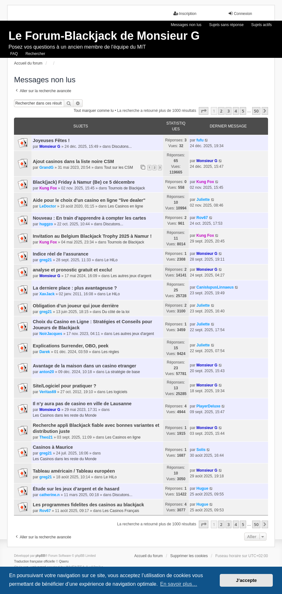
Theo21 (46, 437)
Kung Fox (48, 188)
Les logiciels (116, 392)
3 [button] (228, 111)
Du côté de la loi (115, 312)
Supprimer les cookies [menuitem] (189, 556)
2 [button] (221, 111)
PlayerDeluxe (208, 406)
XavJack (47, 294)
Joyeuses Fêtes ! (51, 140)
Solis (200, 449)
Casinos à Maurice (53, 447)
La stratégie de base (122, 372)
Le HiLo (110, 260)
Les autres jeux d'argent (131, 276)
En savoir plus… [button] (178, 584)
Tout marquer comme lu (94, 110)
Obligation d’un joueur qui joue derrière (75, 305)
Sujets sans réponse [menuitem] (226, 25)
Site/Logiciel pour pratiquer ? (64, 385)
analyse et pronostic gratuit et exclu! (72, 269)
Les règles (110, 352)
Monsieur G (49, 146)
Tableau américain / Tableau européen (74, 471)
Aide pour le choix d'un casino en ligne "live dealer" (89, 200)
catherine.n (49, 495)
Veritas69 (47, 392)
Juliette (203, 199)
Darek (44, 352)
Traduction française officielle (34, 561)
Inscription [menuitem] (185, 13)
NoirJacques (50, 333)
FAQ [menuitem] (14, 53)
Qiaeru (64, 561)
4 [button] (236, 111)
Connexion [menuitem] (240, 13)
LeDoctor (47, 206)
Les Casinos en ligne (125, 206)
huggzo (46, 224)
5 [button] (243, 111)
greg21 (45, 260)
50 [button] (256, 111)
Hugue (202, 488)
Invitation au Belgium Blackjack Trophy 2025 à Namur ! (92, 236)
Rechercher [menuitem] (35, 53)
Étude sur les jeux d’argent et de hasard (76, 488)
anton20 (46, 372)
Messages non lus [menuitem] (186, 25)
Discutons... (122, 146)
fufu (200, 140)
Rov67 (202, 217)
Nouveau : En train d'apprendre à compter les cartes (89, 218)
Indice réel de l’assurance (60, 253)
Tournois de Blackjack (126, 188)
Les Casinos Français (121, 511)
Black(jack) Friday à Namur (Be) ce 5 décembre (84, 182)
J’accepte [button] (246, 580)
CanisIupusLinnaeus (214, 287)
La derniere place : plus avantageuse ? (75, 287)
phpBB (40, 555)
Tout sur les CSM (118, 167)
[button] (203, 111)
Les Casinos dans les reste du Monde (65, 415)
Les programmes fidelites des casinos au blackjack (88, 504)
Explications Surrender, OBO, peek (70, 345)
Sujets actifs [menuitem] (261, 25)
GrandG (46, 167)
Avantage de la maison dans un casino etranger (84, 365)
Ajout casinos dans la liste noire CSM (73, 161)
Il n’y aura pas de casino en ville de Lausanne (82, 403)
